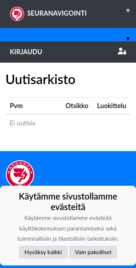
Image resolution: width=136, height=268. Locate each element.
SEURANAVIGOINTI (73, 10)
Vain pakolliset (93, 251)
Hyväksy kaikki (43, 251)
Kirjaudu (68, 52)
